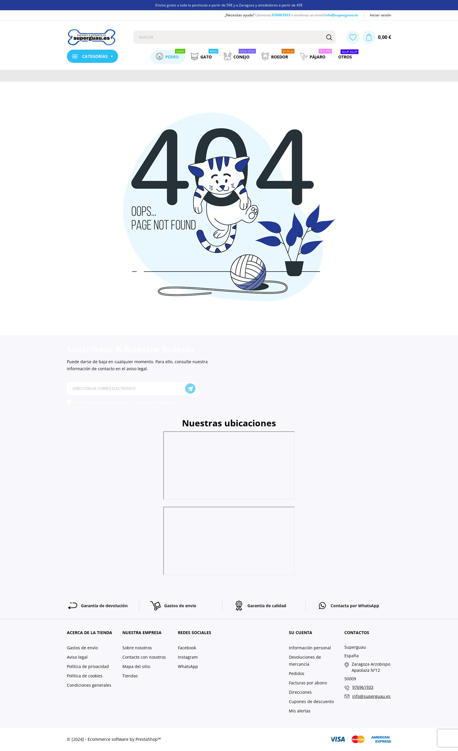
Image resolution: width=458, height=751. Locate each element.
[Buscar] (329, 37)
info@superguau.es (341, 15)
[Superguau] (96, 37)
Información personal (310, 647)
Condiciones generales (89, 685)
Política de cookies (85, 676)
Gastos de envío (82, 647)
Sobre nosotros (137, 647)
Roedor (277, 55)
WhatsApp (188, 666)
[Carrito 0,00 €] (376, 37)
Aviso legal (77, 657)
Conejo (240, 55)
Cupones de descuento (311, 701)
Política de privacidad (88, 666)
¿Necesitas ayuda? (239, 15)
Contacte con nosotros (144, 657)
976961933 (281, 15)
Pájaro (316, 55)
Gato (204, 55)
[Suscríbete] (190, 388)
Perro (170, 55)
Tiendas (130, 676)
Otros (348, 55)
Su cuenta (300, 632)
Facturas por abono (308, 683)
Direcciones (300, 692)
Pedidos (296, 673)
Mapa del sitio (136, 666)
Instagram (188, 657)
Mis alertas (299, 711)
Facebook (187, 647)
